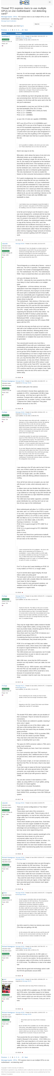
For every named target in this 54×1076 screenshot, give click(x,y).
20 (22, 30)
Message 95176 (21, 687)
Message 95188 (20, 857)
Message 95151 (20, 36)
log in (22, 26)
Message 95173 (21, 597)
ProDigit (4, 412)
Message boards (6, 17)
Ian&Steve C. (6, 36)
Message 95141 (26, 414)
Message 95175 (20, 596)
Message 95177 (20, 685)
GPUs (15, 17)
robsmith (5, 244)
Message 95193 (20, 979)
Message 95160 (20, 243)
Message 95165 (20, 381)
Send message (5, 39)
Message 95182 (20, 803)
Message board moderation (8, 21)
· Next (26, 30)
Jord (4, 979)
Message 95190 (20, 892)
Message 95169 (20, 412)
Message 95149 (26, 38)
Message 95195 (20, 1012)
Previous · (4, 30)
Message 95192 (20, 946)
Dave (5, 893)
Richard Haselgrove (8, 381)
